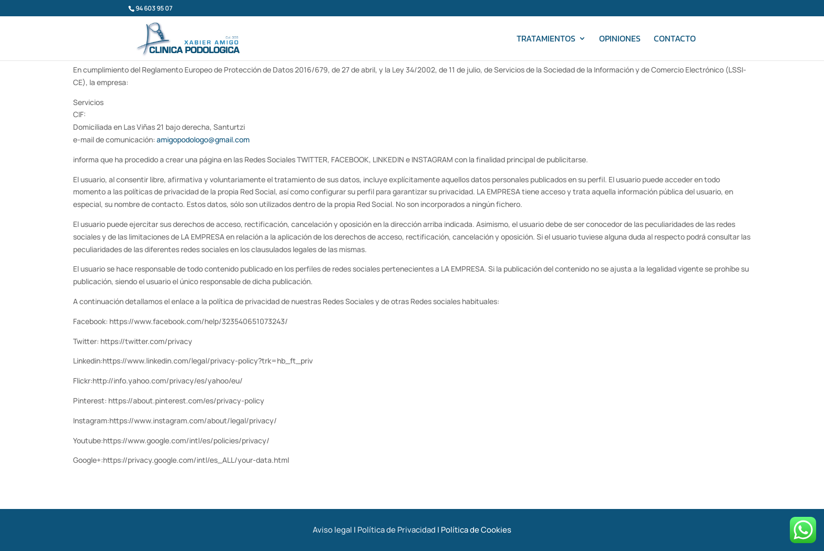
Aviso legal (332, 529)
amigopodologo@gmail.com (203, 139)
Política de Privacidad (396, 529)
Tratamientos (546, 40)
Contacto (675, 40)
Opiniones (620, 40)
